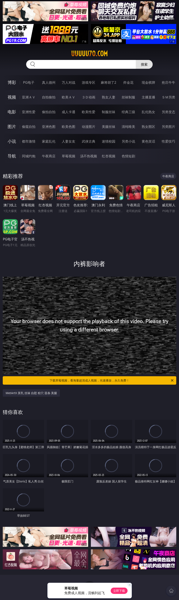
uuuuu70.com (89, 53)
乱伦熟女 (148, 112)
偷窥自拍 (28, 126)
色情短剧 (128, 156)
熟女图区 (148, 126)
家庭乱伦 (48, 141)
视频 (12, 97)
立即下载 (119, 591)
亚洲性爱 (28, 112)
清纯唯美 (128, 126)
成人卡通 (68, 112)
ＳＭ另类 (168, 97)
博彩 (12, 82)
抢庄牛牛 (168, 82)
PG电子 (28, 82)
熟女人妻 (108, 97)
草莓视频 (68, 156)
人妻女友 (68, 141)
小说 (12, 141)
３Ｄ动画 (88, 97)
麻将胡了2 (108, 82)
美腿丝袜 (108, 126)
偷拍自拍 (48, 112)
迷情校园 (108, 141)
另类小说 (128, 141)
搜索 (144, 64)
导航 (12, 156)
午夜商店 (48, 156)
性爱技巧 (168, 141)
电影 (12, 112)
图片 (12, 126)
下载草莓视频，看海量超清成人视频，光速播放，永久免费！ (112, 380)
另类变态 (168, 112)
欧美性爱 (88, 112)
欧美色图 (68, 126)
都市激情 (28, 141)
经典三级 (128, 112)
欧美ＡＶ (68, 97)
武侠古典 (88, 141)
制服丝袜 (108, 112)
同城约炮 (28, 156)
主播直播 (148, 97)
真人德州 (48, 82)
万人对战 (68, 82)
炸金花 (128, 82)
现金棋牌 (148, 82)
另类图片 (168, 126)
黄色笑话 (148, 141)
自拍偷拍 (48, 97)
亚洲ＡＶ (28, 97)
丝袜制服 (128, 97)
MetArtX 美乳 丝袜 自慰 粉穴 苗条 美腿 (31, 393)
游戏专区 (88, 82)
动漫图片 (88, 126)
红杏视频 (108, 156)
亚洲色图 (48, 126)
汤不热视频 (88, 156)
